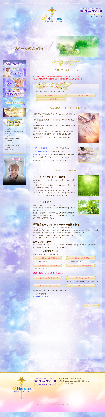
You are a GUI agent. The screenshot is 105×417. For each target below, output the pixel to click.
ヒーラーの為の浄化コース (47, 282)
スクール (81, 32)
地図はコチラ (9, 133)
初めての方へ (24, 32)
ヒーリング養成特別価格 (80, 269)
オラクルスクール (51, 96)
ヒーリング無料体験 (51, 101)
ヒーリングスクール (81, 96)
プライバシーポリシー (96, 16)
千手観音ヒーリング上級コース (47, 269)
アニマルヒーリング (81, 282)
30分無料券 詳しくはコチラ (43, 301)
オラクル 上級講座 (41, 157)
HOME (10, 32)
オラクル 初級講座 (41, 150)
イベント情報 (95, 32)
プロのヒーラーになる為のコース (47, 290)
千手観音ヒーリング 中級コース (81, 261)
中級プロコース (80, 290)
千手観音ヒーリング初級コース (47, 261)
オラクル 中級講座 (41, 153)
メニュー (52, 32)
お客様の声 (67, 32)
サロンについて (38, 32)
